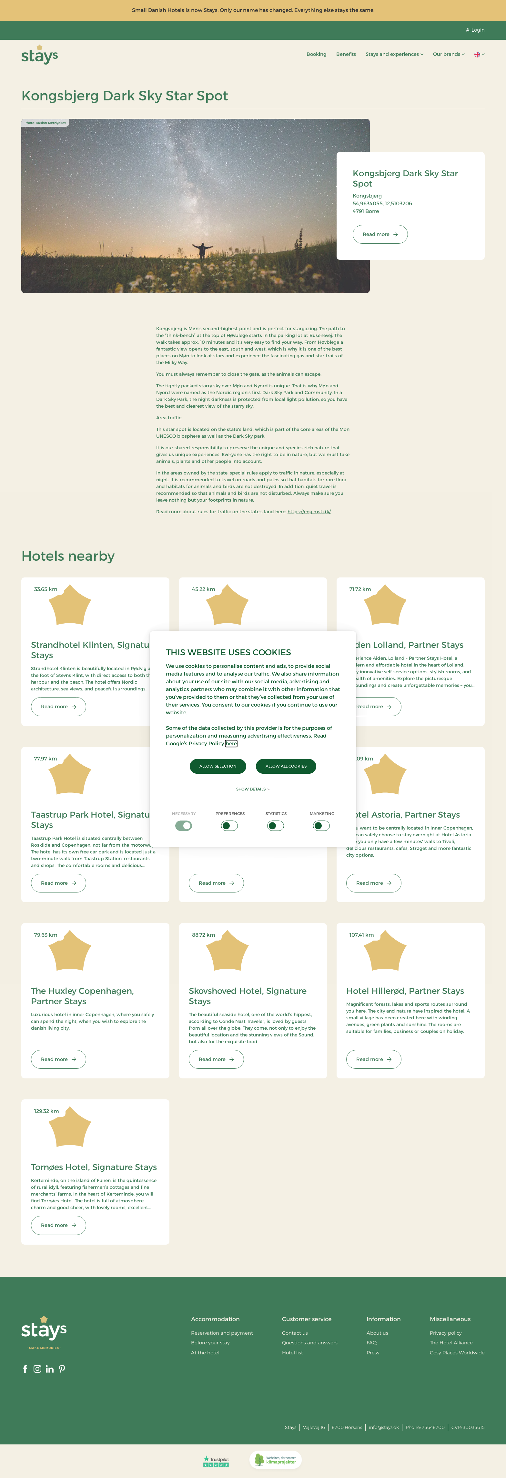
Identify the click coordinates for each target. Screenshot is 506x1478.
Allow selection (218, 766)
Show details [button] (253, 789)
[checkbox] (184, 821)
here (231, 743)
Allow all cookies (286, 766)
